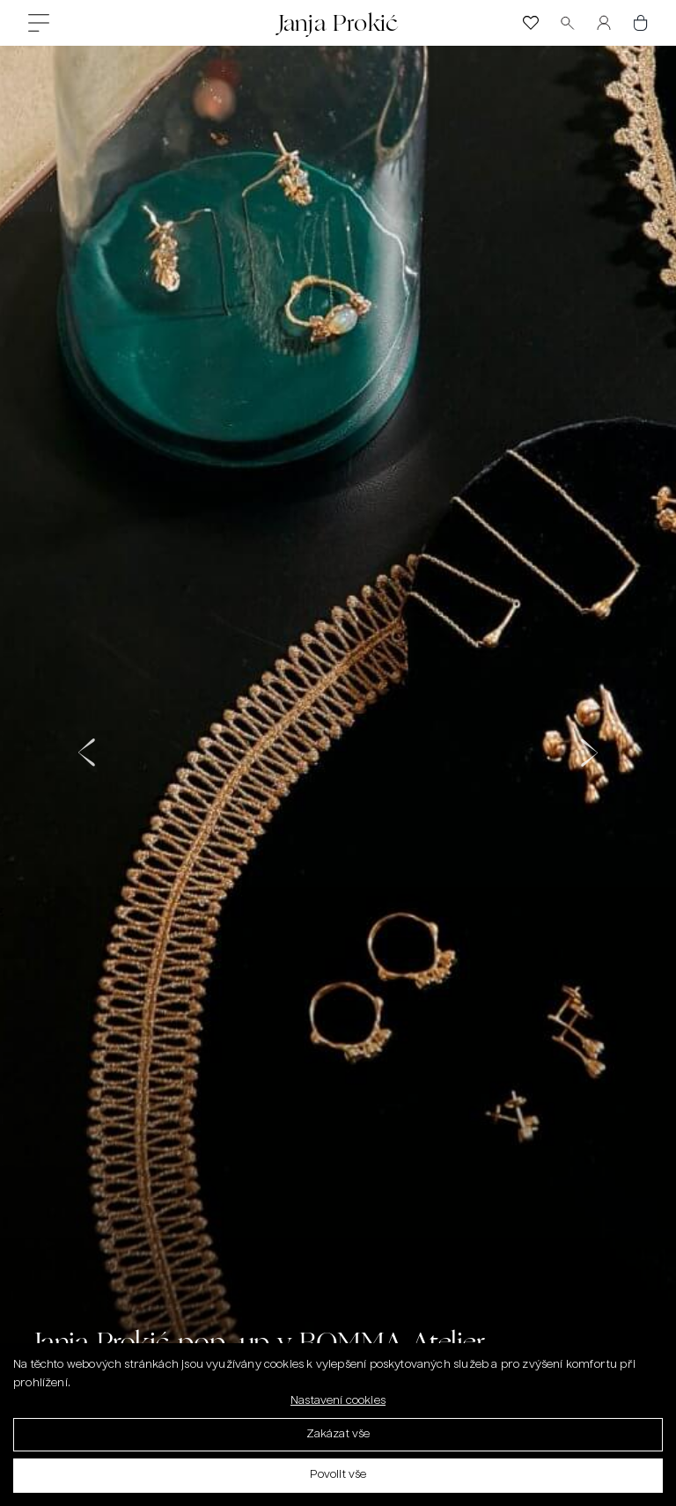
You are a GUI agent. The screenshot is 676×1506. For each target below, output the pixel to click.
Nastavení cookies (338, 1404)
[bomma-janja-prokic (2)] (338, 746)
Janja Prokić (338, 22)
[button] (87, 746)
